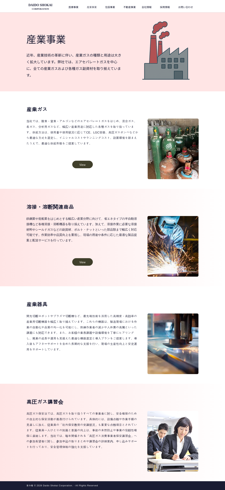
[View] (82, 164)
